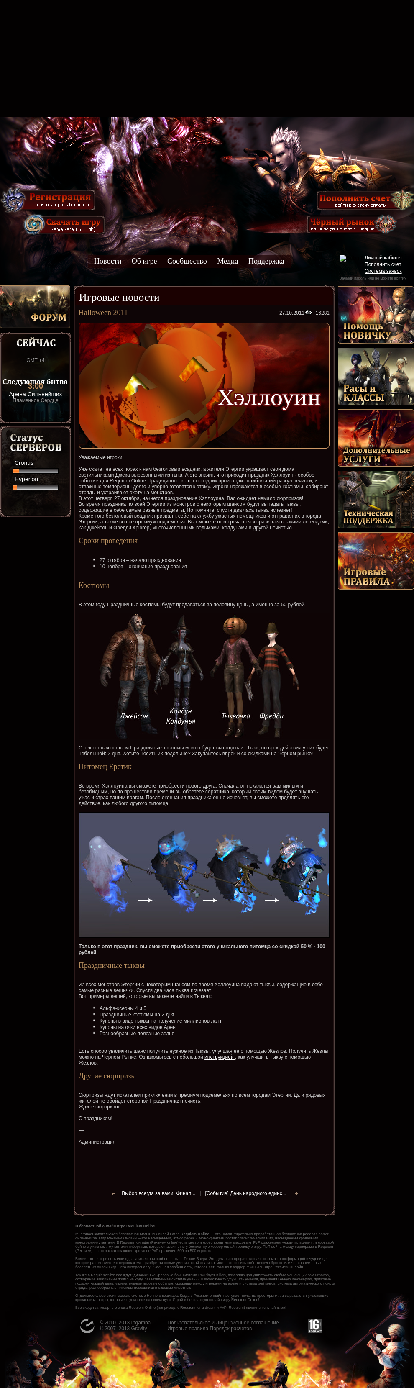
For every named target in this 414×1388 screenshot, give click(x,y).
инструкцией (219, 1057)
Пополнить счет (383, 264)
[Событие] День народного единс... (245, 1193)
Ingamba (141, 1323)
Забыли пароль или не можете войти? (373, 278)
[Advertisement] (207, 58)
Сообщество (188, 261)
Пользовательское (189, 1323)
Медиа (228, 261)
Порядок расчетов (231, 1329)
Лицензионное (233, 1323)
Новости (108, 261)
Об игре (145, 261)
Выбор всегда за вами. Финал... (159, 1193)
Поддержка (266, 261)
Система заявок (383, 271)
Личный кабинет (383, 258)
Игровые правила (188, 1329)
